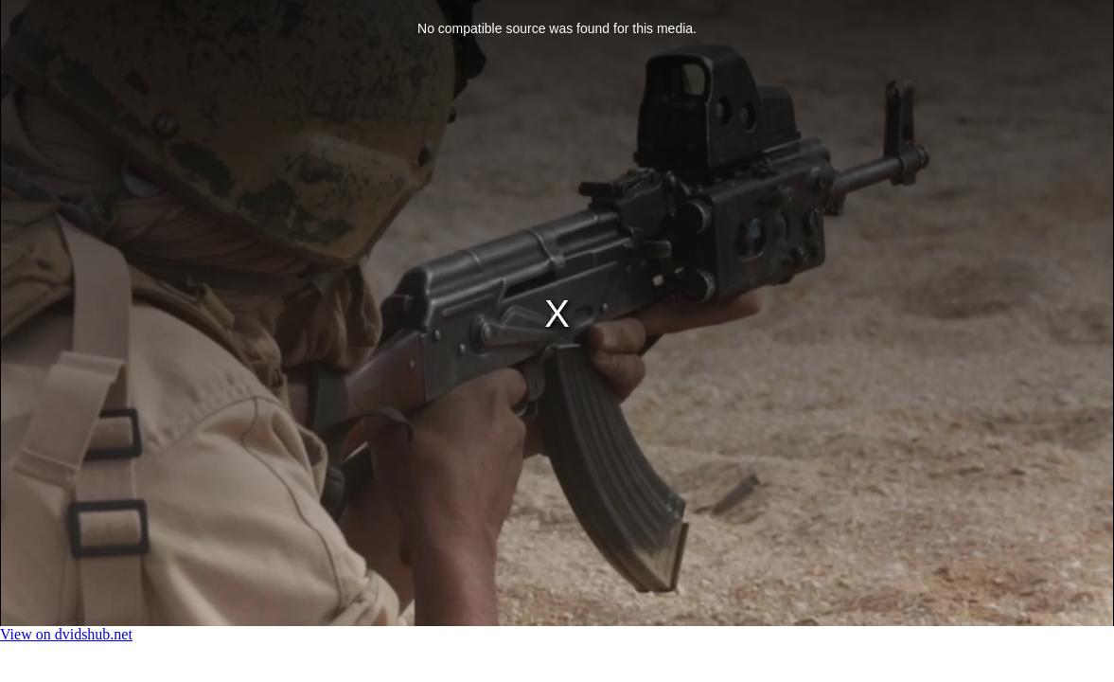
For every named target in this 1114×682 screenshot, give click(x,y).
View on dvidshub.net (66, 634)
